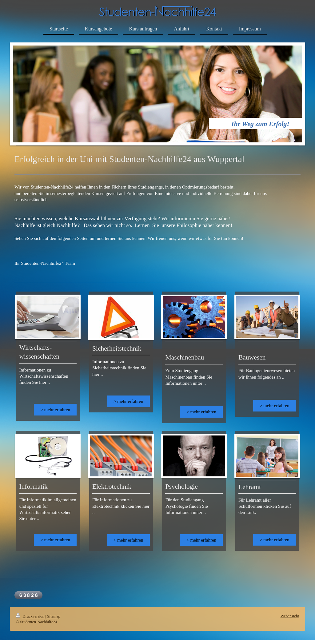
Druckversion (30, 616)
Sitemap (53, 616)
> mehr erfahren (55, 409)
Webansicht (290, 616)
